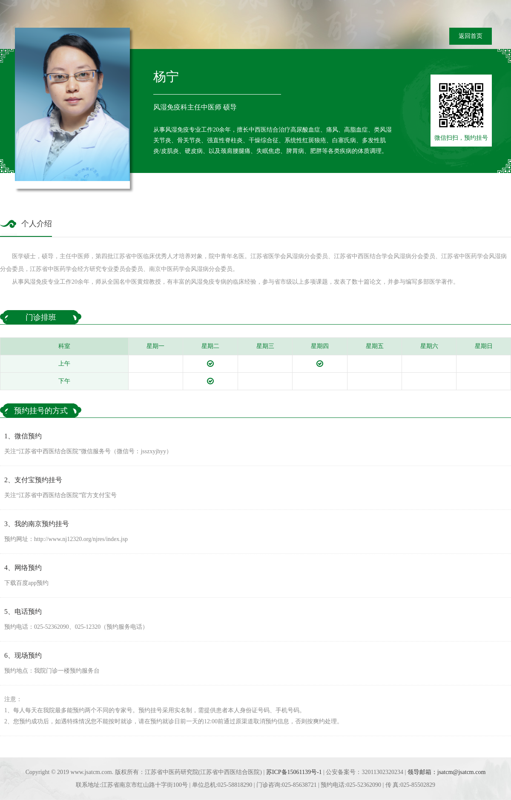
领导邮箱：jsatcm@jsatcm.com (447, 772)
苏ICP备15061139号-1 (294, 772)
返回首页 (470, 36)
